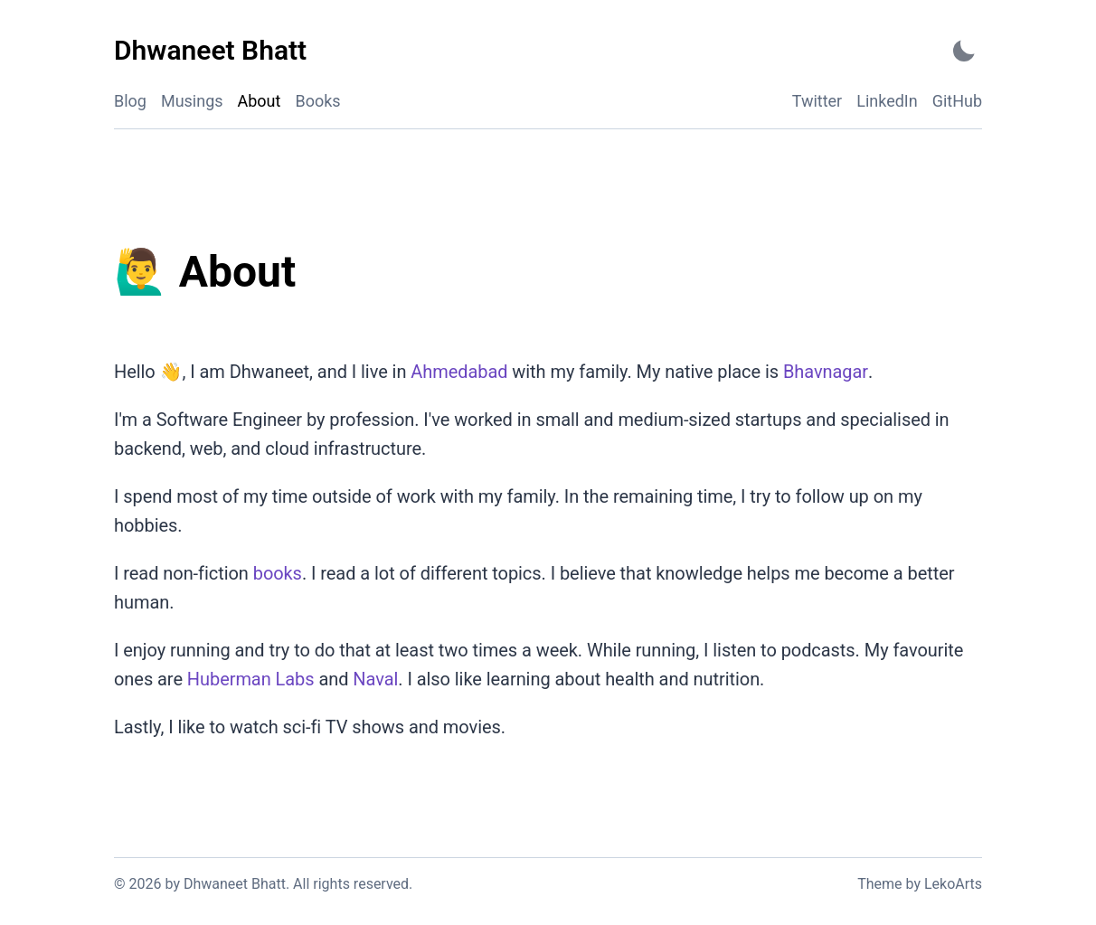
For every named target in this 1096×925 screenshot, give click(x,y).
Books (318, 100)
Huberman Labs (251, 679)
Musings (192, 100)
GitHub (957, 100)
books (277, 573)
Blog (130, 100)
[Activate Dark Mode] (964, 51)
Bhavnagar (825, 371)
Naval (375, 679)
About (259, 100)
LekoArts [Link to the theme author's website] (953, 883)
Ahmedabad (459, 371)
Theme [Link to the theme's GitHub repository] (879, 883)
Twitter (817, 100)
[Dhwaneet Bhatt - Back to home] (210, 51)
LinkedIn (887, 100)
